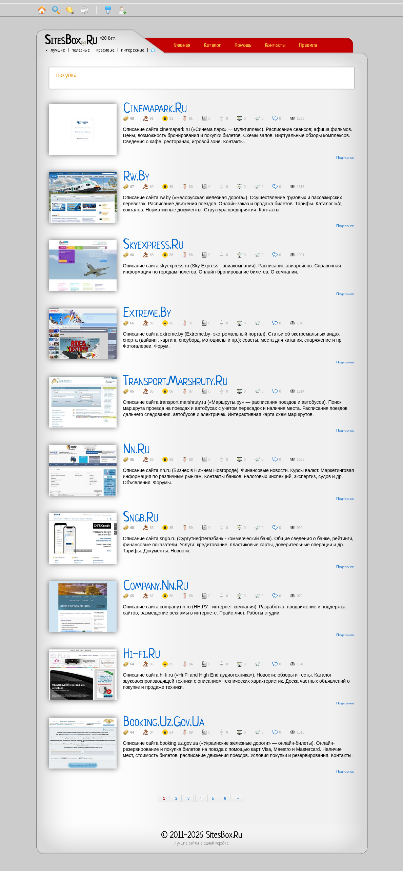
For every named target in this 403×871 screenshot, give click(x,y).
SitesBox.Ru (224, 835)
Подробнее (345, 157)
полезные (81, 50)
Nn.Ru (136, 450)
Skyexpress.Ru (153, 245)
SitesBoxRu (71, 41)
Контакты (275, 46)
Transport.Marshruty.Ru (175, 382)
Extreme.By (147, 313)
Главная (182, 46)
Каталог (212, 46)
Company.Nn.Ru (155, 586)
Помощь (243, 46)
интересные (132, 50)
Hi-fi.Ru (141, 654)
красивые (105, 50)
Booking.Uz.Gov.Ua (163, 723)
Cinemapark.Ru (155, 109)
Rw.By (136, 177)
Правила (308, 46)
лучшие (58, 50)
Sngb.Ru (140, 518)
